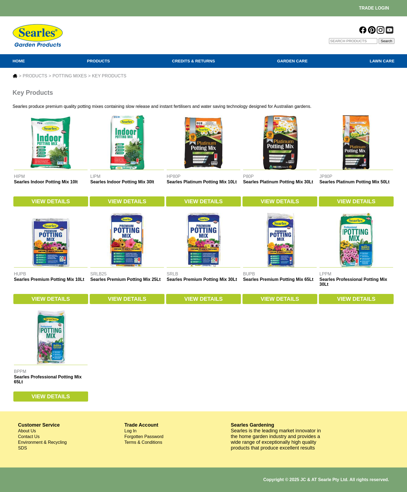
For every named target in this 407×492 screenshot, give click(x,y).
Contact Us (29, 436)
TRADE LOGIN (374, 8)
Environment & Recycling (42, 442)
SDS (22, 448)
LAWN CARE (382, 61)
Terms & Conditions (143, 442)
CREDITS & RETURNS (193, 61)
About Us (27, 431)
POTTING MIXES (69, 76)
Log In (130, 431)
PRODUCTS (98, 61)
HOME (19, 61)
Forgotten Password (143, 436)
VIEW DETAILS (51, 201)
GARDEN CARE (292, 61)
